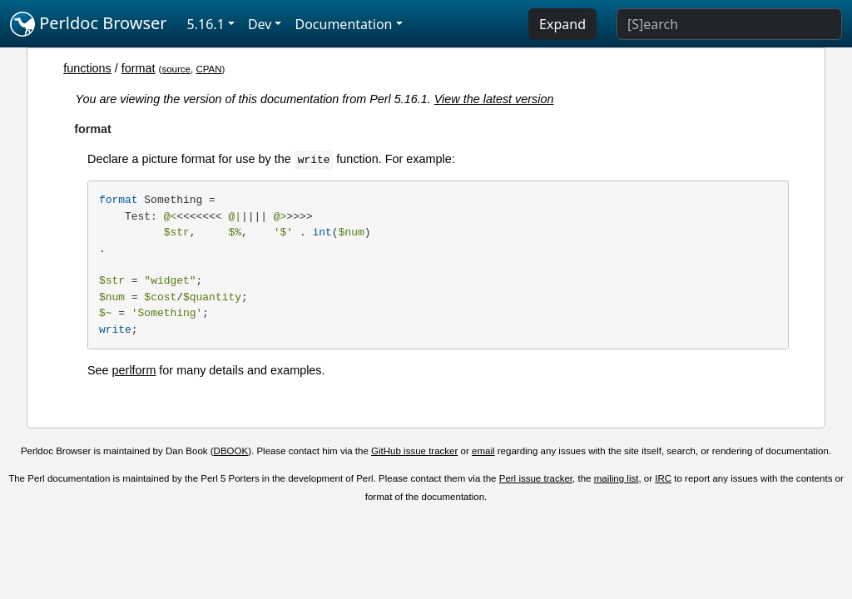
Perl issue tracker (535, 478)
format (138, 68)
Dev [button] (260, 24)
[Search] (729, 24)
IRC (663, 478)
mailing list (616, 478)
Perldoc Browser (88, 24)
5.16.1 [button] (206, 24)
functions (87, 68)
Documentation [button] (343, 24)
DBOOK (231, 451)
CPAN (208, 69)
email (483, 451)
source (176, 69)
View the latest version (494, 99)
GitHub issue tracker (414, 451)
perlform (134, 370)
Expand (562, 24)
